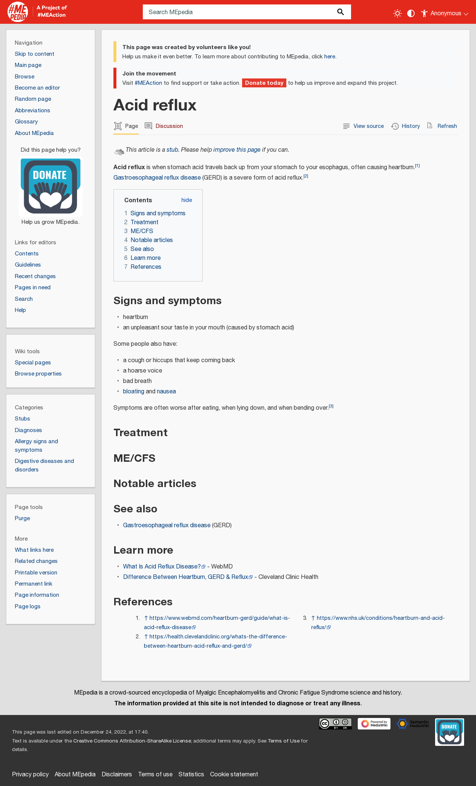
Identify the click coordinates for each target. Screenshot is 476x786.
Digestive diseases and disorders (44, 465)
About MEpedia (75, 774)
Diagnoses (28, 430)
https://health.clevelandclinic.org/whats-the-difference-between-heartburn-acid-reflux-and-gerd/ (215, 641)
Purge (22, 518)
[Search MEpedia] (247, 11)
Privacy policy (30, 774)
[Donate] (50, 183)
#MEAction (148, 83)
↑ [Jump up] (146, 618)
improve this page (237, 150)
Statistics (191, 774)
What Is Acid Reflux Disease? (162, 566)
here (329, 56)
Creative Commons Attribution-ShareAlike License (132, 741)
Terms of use (155, 774)
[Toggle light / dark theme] (397, 13)
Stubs (22, 419)
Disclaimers (117, 774)
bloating (133, 391)
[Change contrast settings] (410, 13)
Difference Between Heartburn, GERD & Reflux (185, 577)
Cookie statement (234, 774)
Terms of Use (283, 741)
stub (172, 150)
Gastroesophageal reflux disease (157, 178)
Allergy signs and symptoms (36, 445)
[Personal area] (445, 12)
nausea (166, 391)
